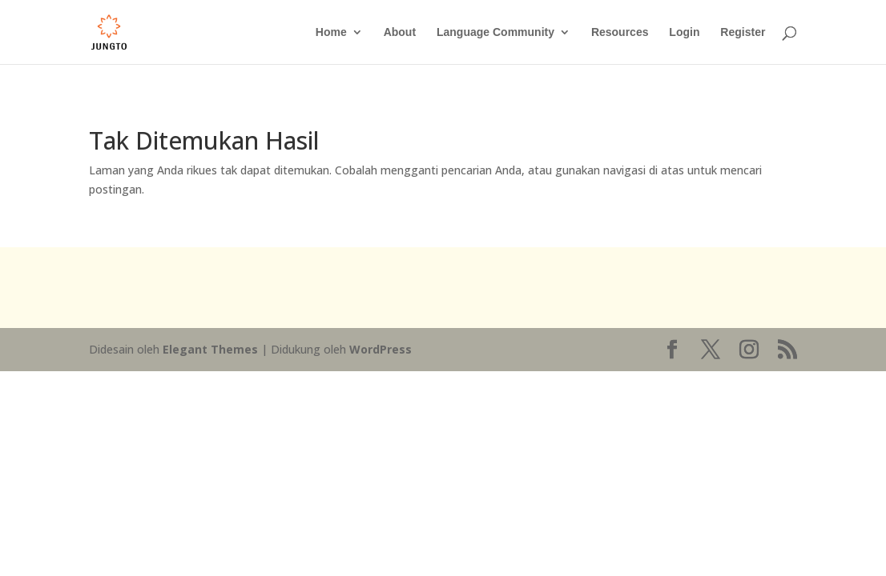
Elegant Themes (210, 349)
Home (331, 32)
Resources (620, 32)
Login (684, 32)
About (400, 32)
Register (742, 32)
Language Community (495, 32)
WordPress (380, 349)
